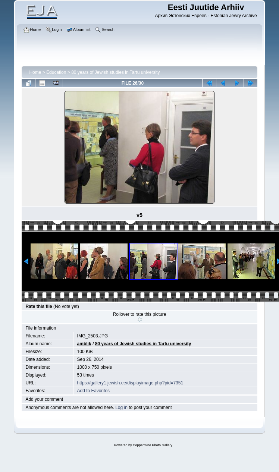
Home (35, 72)
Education (56, 72)
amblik (84, 343)
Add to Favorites (93, 390)
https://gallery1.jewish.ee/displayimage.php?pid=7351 (130, 383)
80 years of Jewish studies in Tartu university (115, 72)
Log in (121, 407)
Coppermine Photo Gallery (152, 445)
